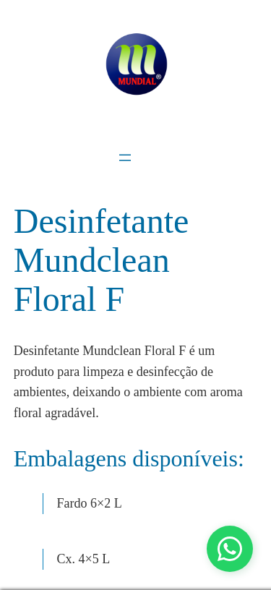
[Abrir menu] (125, 157)
